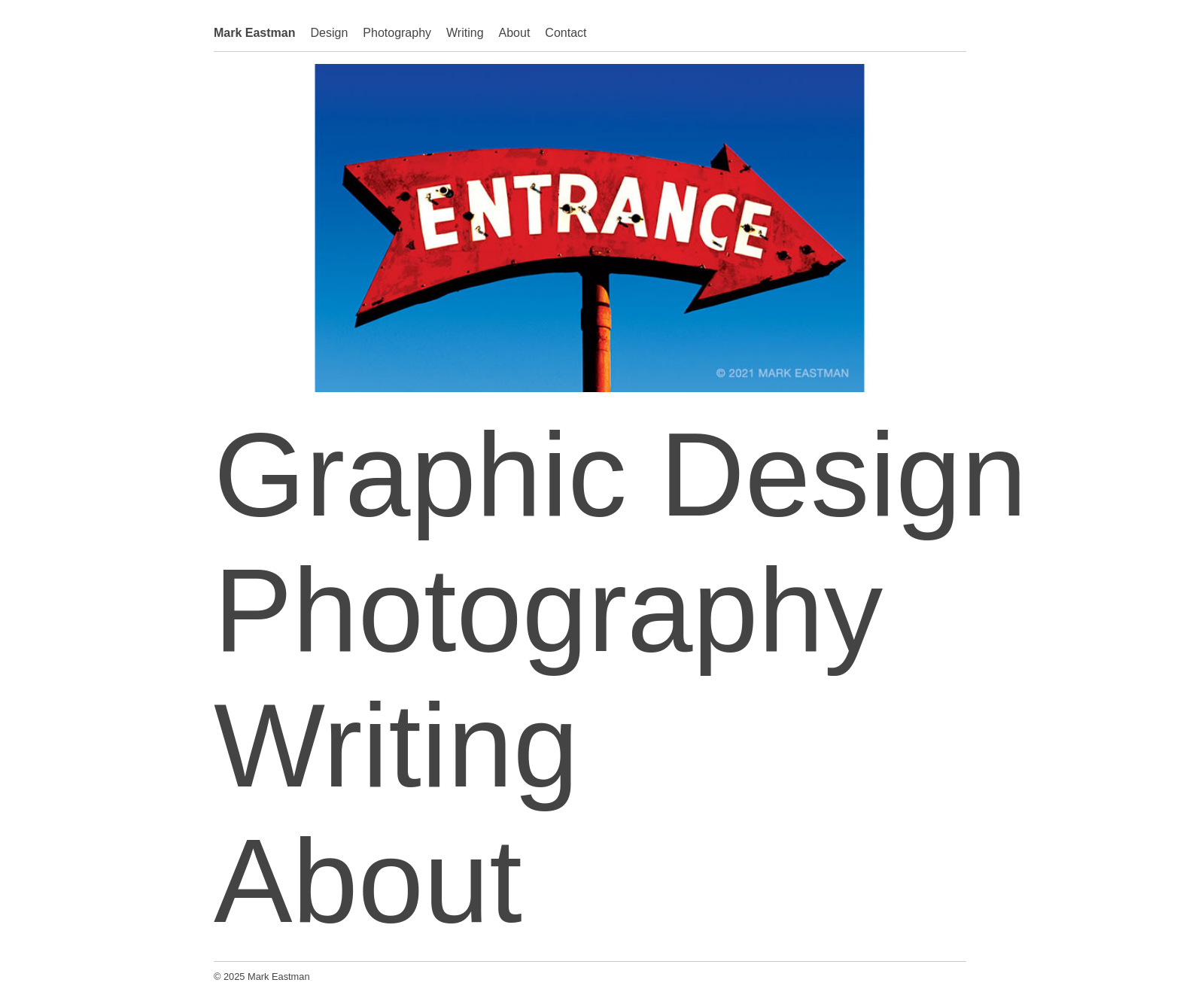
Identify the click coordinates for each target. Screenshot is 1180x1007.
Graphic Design (620, 474)
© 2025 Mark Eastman (262, 976)
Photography (397, 32)
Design (329, 32)
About (515, 32)
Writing (465, 32)
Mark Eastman (255, 32)
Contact (565, 32)
